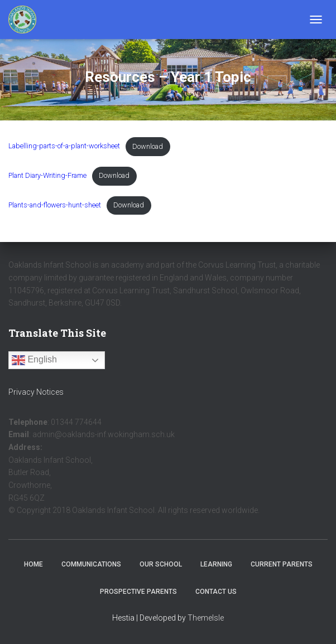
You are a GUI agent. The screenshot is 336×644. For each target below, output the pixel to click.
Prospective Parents (138, 591)
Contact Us (216, 591)
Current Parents (282, 564)
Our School (161, 564)
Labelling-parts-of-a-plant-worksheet (64, 146)
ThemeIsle (206, 617)
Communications (91, 564)
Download (147, 146)
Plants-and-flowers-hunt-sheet (54, 205)
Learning (216, 564)
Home (33, 564)
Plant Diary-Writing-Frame (47, 175)
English (34, 360)
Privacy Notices (36, 392)
